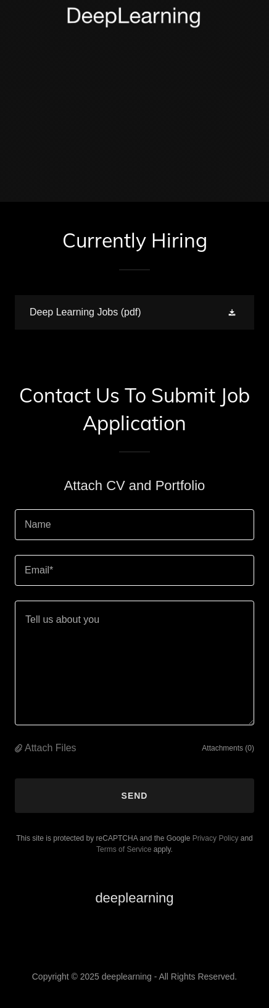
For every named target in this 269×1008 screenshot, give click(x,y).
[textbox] (134, 524)
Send (135, 796)
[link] (134, 18)
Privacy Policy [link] (215, 838)
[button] (233, 312)
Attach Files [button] (51, 748)
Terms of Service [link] (123, 849)
